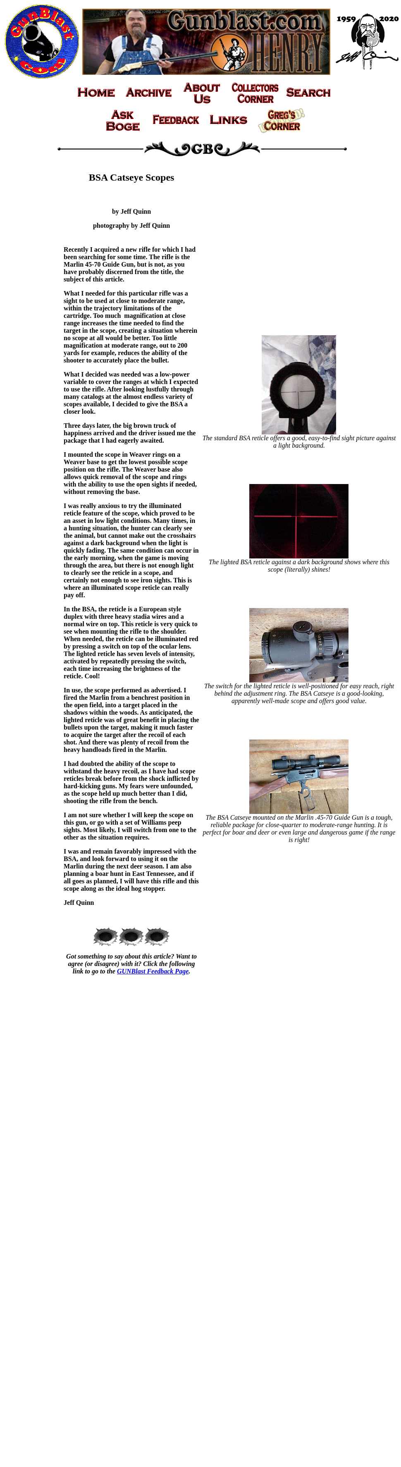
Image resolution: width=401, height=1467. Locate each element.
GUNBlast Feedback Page (153, 971)
